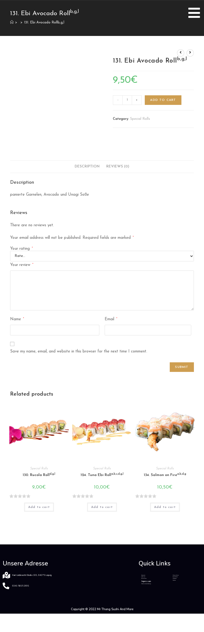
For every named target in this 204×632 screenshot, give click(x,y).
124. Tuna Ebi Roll (102, 475)
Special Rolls (140, 119)
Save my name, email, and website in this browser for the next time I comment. (78, 352)
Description (87, 166)
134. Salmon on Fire (165, 475)
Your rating (21, 249)
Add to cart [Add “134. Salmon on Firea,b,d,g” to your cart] (165, 507)
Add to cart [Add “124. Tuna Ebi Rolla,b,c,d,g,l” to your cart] (102, 507)
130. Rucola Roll (39, 475)
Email (111, 319)
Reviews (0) (117, 166)
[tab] (87, 167)
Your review (21, 265)
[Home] (12, 22)
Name (17, 319)
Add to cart (163, 100)
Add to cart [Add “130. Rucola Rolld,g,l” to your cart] (39, 507)
